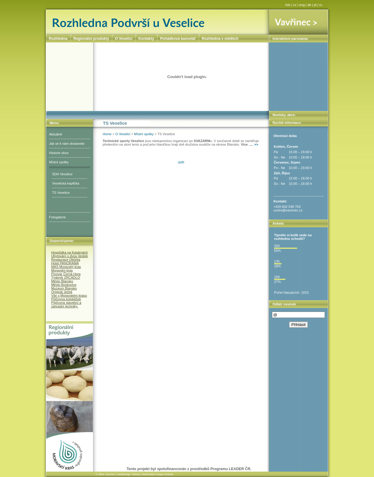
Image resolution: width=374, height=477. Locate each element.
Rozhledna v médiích (220, 38)
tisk (288, 5)
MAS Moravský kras (66, 267)
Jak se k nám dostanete (66, 143)
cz (295, 5)
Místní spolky (59, 162)
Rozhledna (58, 38)
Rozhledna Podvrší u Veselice (157, 22)
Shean (136, 474)
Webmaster (149, 474)
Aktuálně (55, 134)
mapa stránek (165, 474)
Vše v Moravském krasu (69, 295)
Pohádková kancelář (178, 38)
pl (315, 5)
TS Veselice (61, 192)
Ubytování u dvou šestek (69, 256)
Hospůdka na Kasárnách (69, 252)
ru (320, 5)
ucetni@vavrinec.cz (287, 210)
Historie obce (59, 153)
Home (107, 134)
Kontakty (146, 38)
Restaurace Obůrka (65, 259)
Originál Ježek (61, 292)
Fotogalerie (57, 217)
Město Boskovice (64, 284)
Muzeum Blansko (64, 288)
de (309, 5)
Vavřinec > (298, 22)
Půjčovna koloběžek (66, 299)
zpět (181, 162)
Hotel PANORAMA (65, 263)
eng (302, 5)
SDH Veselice (62, 174)
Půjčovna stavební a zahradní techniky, (66, 304)
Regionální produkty (91, 38)
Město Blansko (62, 281)
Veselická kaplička (65, 183)
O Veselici (122, 134)
